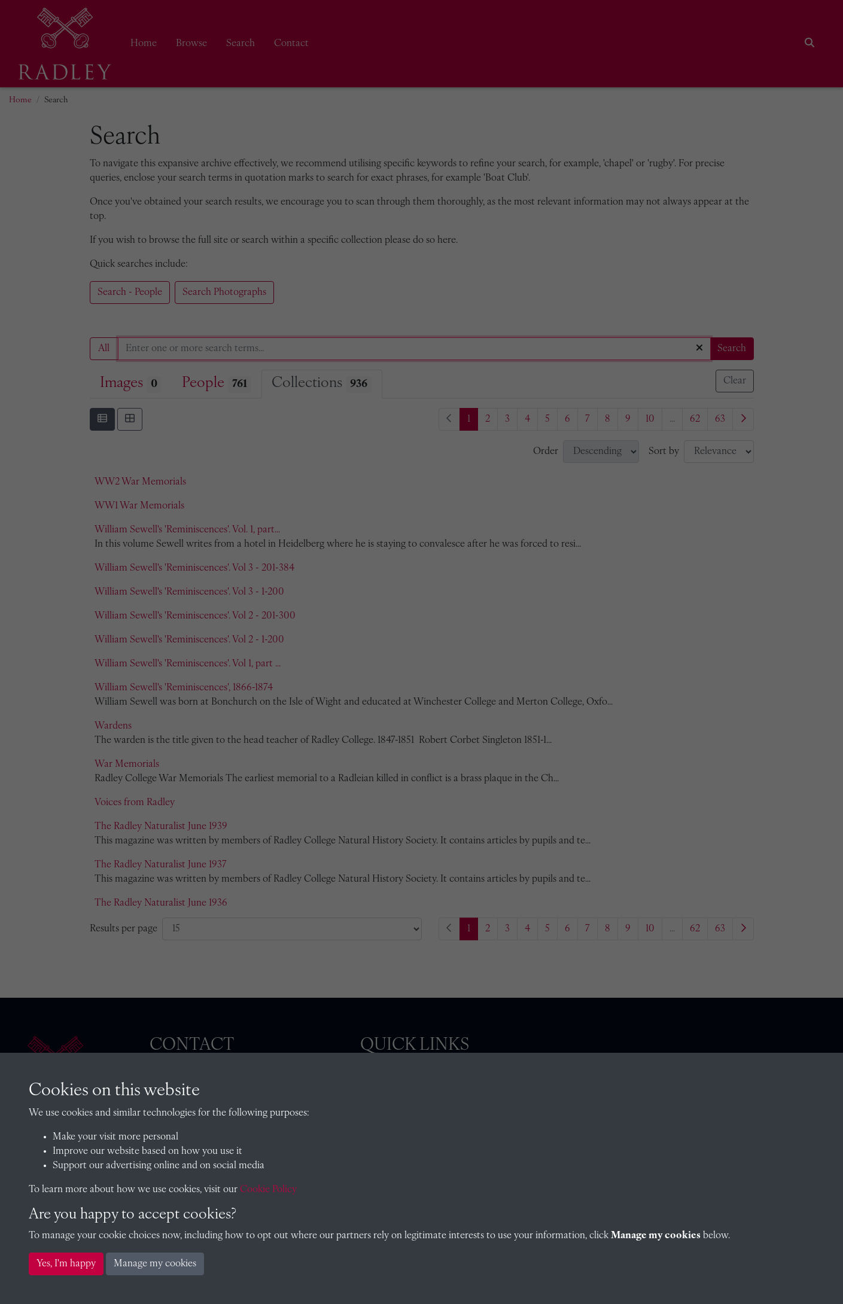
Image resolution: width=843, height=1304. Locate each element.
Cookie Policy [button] (268, 1190)
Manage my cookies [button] (155, 1264)
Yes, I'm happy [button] (66, 1264)
